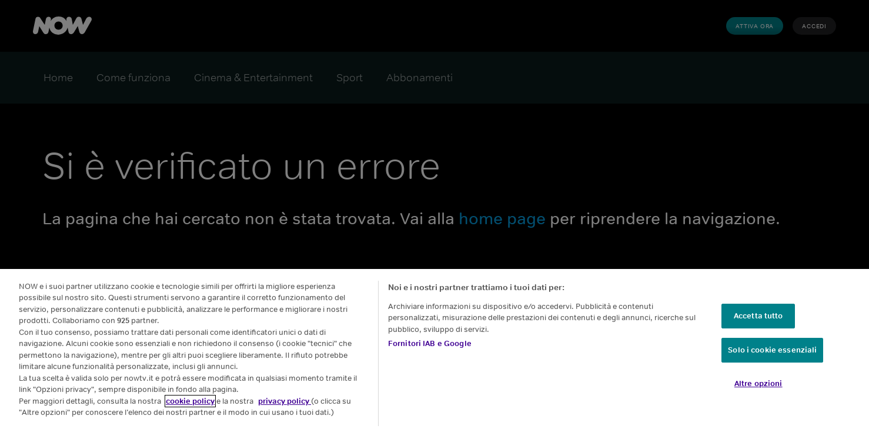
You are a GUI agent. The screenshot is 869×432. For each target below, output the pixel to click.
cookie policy (190, 401)
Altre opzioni (758, 383)
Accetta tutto (758, 316)
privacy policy (284, 401)
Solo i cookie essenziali (772, 350)
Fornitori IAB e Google (430, 343)
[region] (434, 350)
